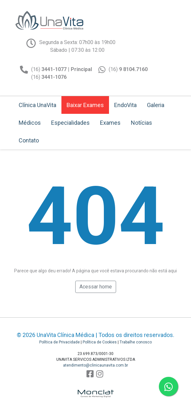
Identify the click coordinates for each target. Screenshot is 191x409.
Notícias (141, 122)
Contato (29, 140)
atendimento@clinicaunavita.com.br (95, 365)
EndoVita (125, 105)
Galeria (155, 105)
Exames (110, 122)
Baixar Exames (85, 105)
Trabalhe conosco (136, 342)
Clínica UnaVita (37, 105)
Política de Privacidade (59, 342)
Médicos (30, 122)
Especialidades (70, 122)
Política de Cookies (100, 342)
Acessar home (95, 287)
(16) (128, 69)
